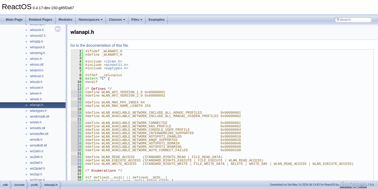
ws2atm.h (36, 151)
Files (137, 20)
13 (76, 92)
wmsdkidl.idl (38, 145)
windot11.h (116, 64)
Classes (117, 20)
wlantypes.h (38, 111)
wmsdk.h (36, 139)
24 (76, 129)
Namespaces (91, 20)
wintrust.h (36, 76)
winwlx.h (36, 99)
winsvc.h (36, 59)
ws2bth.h (36, 157)
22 (76, 122)
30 (76, 150)
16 (76, 102)
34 (76, 163)
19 (76, 112)
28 (76, 143)
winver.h (35, 93)
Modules (65, 20)
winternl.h (36, 70)
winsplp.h (36, 41)
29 (76, 146)
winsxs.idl (36, 64)
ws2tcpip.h (37, 180)
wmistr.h (35, 122)
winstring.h (37, 53)
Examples (157, 20)
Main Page (14, 20)
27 (76, 140)
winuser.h (36, 88)
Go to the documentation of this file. (99, 45)
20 (76, 116)
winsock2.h (37, 36)
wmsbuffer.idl (39, 134)
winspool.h (37, 47)
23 (76, 126)
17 (76, 105)
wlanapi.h (36, 105)
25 (76, 133)
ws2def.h (36, 163)
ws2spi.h (36, 174)
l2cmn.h (113, 61)
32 (76, 157)
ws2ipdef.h (37, 168)
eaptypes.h (116, 68)
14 (76, 95)
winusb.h (36, 82)
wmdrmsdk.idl (39, 116)
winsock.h (37, 30)
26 (76, 136)
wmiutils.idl (37, 128)
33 (76, 160)
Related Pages (40, 20)
